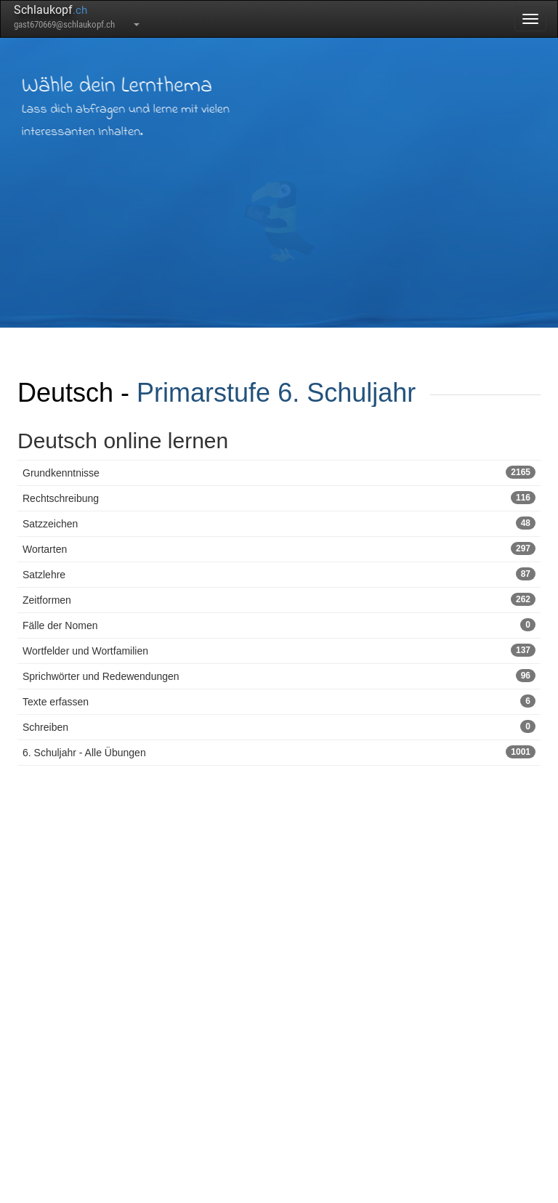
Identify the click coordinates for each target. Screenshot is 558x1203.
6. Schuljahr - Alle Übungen (279, 751)
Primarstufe (203, 393)
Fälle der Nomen (279, 624)
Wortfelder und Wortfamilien (279, 650)
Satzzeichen (279, 523)
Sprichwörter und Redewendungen (279, 675)
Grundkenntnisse (279, 472)
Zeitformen (279, 599)
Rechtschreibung (279, 497)
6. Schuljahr (347, 393)
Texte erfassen (279, 701)
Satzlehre (279, 573)
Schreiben (279, 726)
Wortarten (279, 548)
